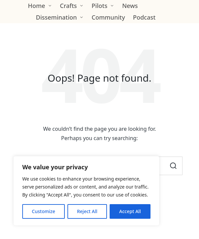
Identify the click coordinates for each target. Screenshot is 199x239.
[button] (173, 165)
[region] (86, 191)
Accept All (130, 211)
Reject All (87, 211)
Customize (43, 211)
